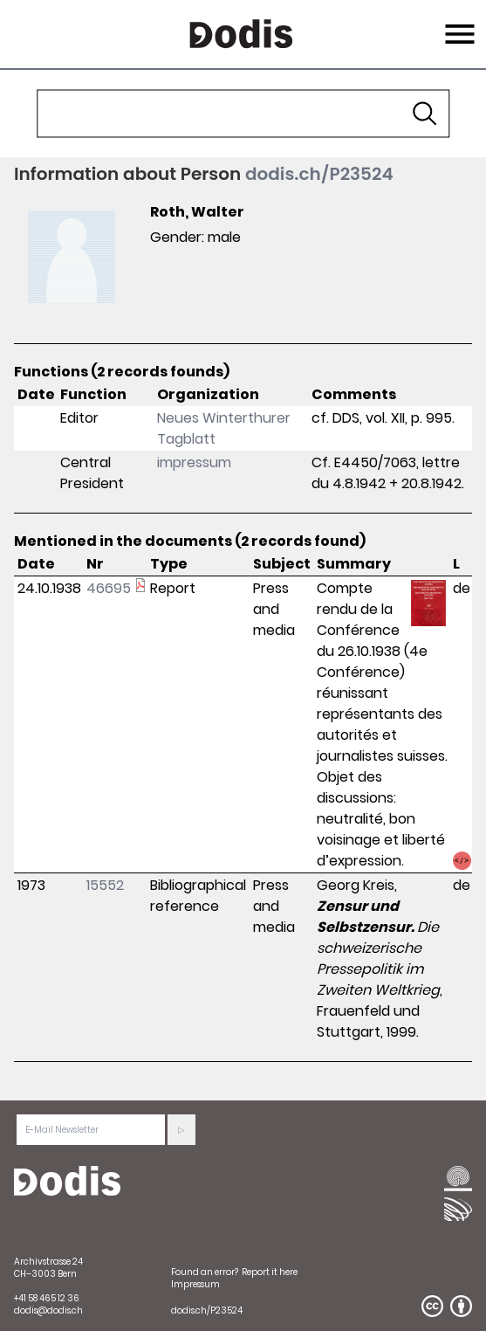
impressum (194, 462)
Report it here (270, 1272)
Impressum (195, 1284)
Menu (458, 23)
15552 (105, 885)
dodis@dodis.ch (48, 1310)
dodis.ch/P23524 (319, 174)
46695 (108, 588)
